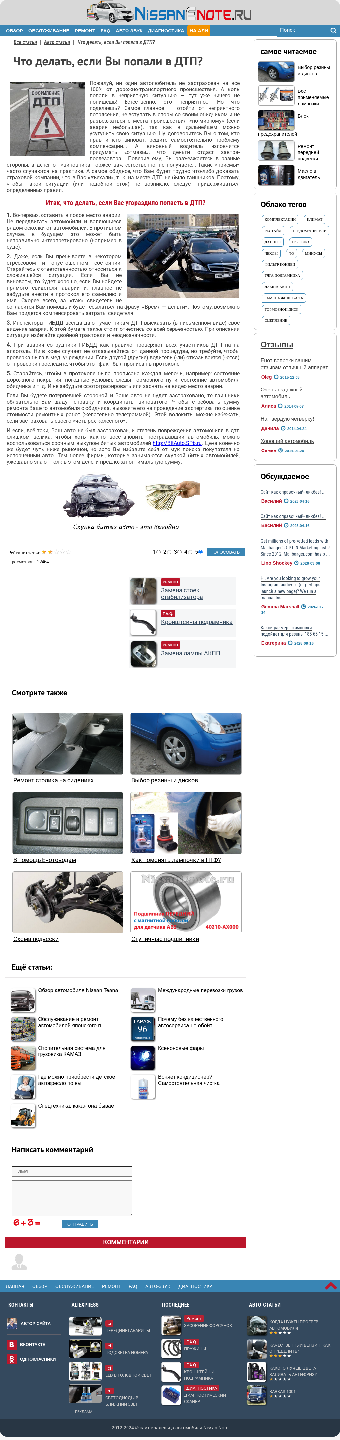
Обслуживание (48, 30)
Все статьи (25, 42)
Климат (314, 219)
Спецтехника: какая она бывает (77, 1106)
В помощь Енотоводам (44, 860)
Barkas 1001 (282, 1391)
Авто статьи (57, 42)
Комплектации (280, 219)
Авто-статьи (265, 1305)
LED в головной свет (128, 1375)
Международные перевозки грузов (200, 990)
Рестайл (273, 231)
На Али (199, 30)
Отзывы (277, 344)
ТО (291, 253)
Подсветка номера (126, 1352)
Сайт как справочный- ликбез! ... (293, 492)
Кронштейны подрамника (197, 622)
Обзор (14, 30)
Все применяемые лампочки (313, 97)
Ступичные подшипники (165, 939)
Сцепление (276, 320)
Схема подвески (36, 939)
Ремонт (85, 30)
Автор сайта (36, 1323)
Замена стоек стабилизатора (182, 593)
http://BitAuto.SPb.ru (177, 443)
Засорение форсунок (208, 1325)
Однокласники (38, 1359)
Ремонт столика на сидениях (53, 780)
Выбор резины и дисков (164, 780)
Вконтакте (32, 1344)
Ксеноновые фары (181, 1048)
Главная (13, 1286)
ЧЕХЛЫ (271, 253)
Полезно (300, 242)
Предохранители (309, 231)
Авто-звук (129, 30)
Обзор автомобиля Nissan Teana (78, 990)
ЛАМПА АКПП (277, 287)
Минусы (313, 253)
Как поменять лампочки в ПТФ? (176, 860)
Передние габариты (127, 1330)
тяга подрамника (282, 275)
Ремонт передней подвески (308, 152)
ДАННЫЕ (273, 242)
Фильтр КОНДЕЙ (280, 264)
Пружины (195, 1348)
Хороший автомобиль (287, 441)
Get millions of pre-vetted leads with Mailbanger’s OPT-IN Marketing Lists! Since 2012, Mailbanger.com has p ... (295, 547)
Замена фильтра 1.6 (284, 298)
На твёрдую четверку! (287, 419)
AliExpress (85, 1305)
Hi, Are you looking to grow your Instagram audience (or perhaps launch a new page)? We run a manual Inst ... (290, 588)
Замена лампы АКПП (190, 653)
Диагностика (166, 30)
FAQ (106, 30)
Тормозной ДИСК (281, 309)
